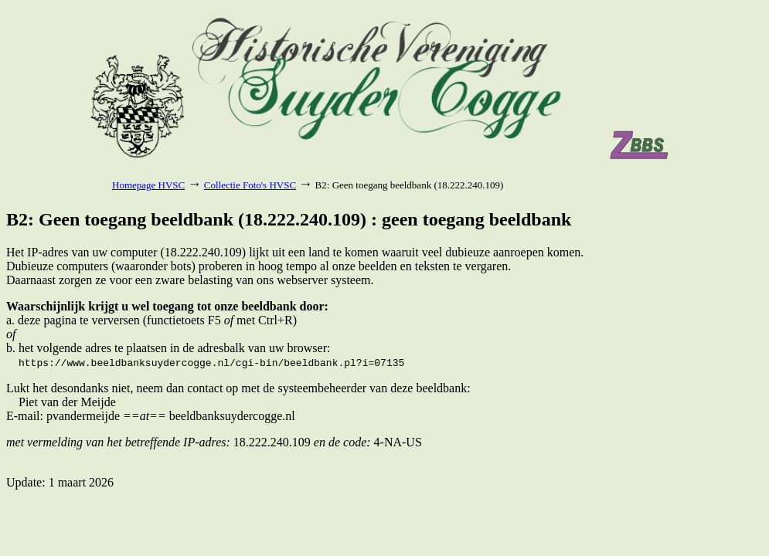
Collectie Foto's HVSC (250, 185)
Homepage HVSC (148, 185)
